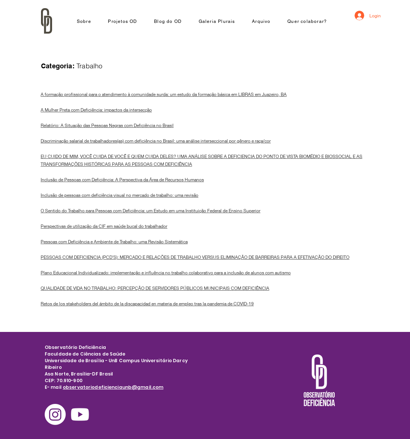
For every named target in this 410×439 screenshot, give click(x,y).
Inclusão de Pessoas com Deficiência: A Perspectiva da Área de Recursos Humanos (122, 179)
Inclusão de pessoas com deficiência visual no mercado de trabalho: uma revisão (119, 195)
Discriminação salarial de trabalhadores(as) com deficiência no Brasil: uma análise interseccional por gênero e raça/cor (156, 141)
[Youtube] (79, 414)
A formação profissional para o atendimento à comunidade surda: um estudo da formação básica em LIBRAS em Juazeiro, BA (164, 94)
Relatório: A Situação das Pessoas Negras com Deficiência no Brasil (107, 125)
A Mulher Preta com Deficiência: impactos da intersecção (96, 110)
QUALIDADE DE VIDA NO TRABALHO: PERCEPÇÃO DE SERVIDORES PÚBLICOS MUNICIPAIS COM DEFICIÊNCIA (155, 288)
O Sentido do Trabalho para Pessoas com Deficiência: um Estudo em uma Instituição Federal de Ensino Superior (150, 210)
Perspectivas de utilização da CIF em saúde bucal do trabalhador (104, 226)
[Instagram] (55, 414)
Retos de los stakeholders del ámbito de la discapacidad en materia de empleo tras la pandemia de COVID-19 (147, 303)
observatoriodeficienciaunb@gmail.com (113, 387)
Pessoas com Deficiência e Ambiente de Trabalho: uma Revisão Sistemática (114, 241)
